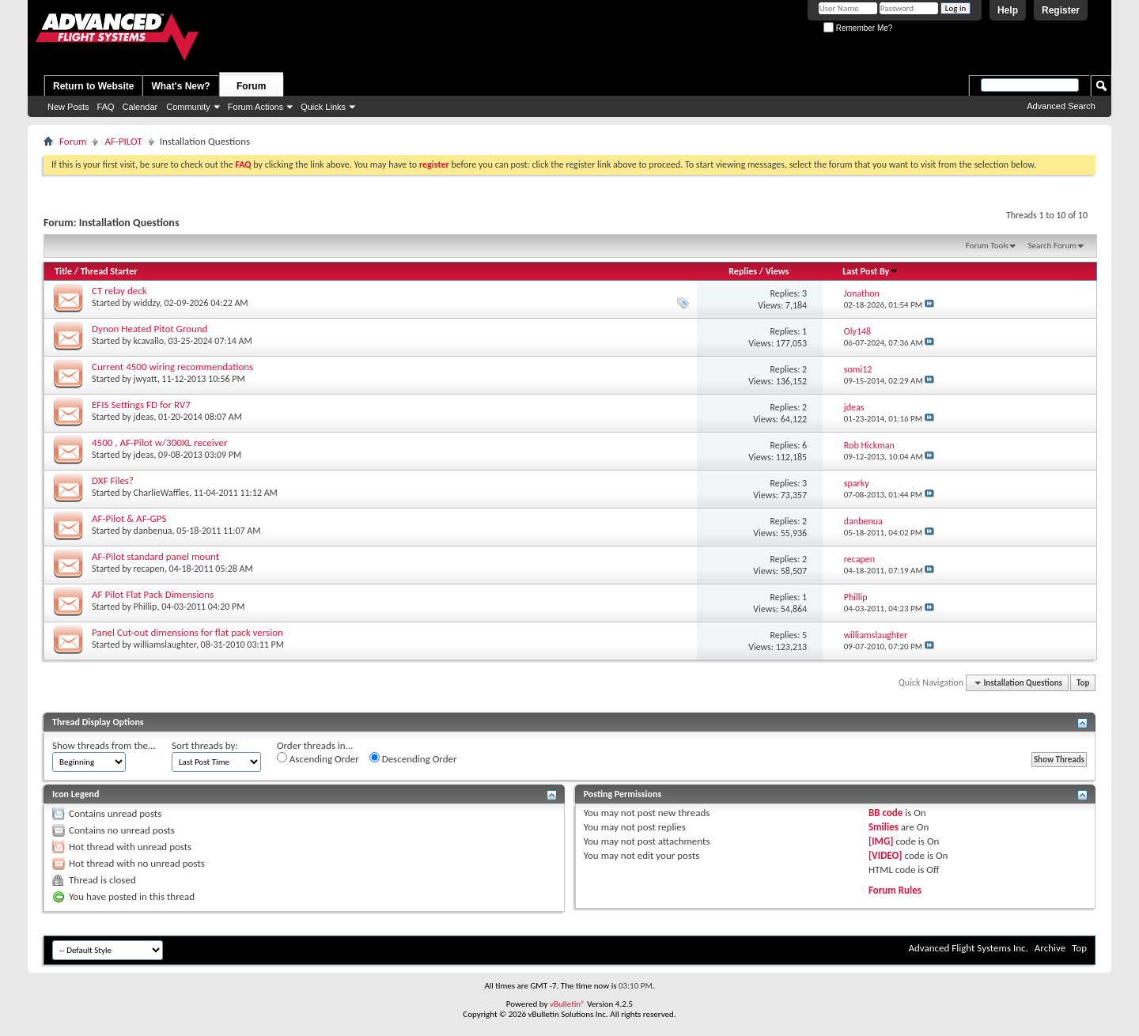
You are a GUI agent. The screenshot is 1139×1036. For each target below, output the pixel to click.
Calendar (140, 107)
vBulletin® (567, 1004)
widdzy (147, 302)
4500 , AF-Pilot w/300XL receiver (160, 442)
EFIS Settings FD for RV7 (141, 404)
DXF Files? (113, 480)
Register (1061, 10)
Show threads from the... (104, 745)
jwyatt (145, 378)
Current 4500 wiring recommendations (172, 366)
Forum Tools (987, 245)
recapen (149, 568)
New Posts (68, 107)
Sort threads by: (205, 745)
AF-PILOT (123, 141)
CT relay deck (119, 291)
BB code (885, 813)
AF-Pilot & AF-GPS (129, 518)
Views (777, 271)
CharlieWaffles (161, 492)
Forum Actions (255, 107)
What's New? (180, 86)
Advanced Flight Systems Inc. (967, 948)
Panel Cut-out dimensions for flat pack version (187, 632)
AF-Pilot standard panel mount (155, 556)
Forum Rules (894, 890)
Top (1083, 683)
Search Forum (1052, 245)
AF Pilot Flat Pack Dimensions (153, 594)
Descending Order (413, 758)
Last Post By (870, 271)
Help (1007, 10)
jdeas (144, 416)
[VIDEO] (885, 855)
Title (63, 271)
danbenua (153, 530)
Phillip (145, 606)
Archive (1050, 948)
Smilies (883, 827)
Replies (742, 271)
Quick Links (323, 107)
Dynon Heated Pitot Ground (149, 329)
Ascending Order (318, 758)
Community (188, 107)
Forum (251, 86)
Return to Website (93, 86)
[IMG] (881, 841)
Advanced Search (1061, 106)
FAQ (106, 107)
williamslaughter (165, 644)
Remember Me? (857, 28)
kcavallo (149, 340)
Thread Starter (109, 271)
